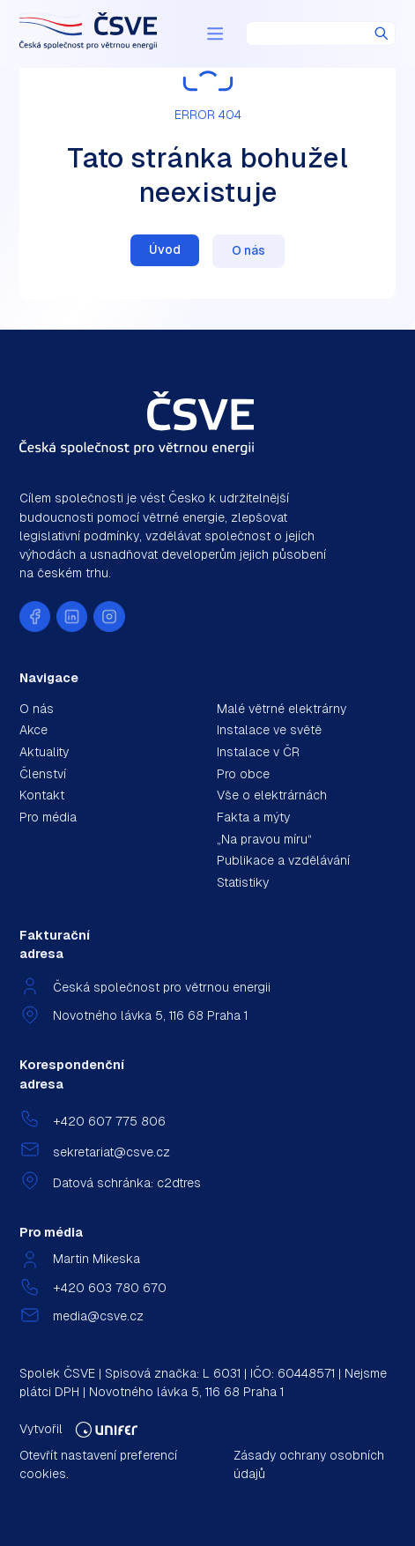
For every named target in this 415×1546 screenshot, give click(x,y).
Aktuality (44, 752)
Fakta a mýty (253, 817)
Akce (33, 730)
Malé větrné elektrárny (281, 709)
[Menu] (215, 33)
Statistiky (243, 882)
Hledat (381, 33)
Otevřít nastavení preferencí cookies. (98, 1464)
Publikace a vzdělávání (283, 860)
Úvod (165, 249)
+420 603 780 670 (110, 1288)
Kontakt (41, 795)
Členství (42, 774)
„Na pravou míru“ (264, 839)
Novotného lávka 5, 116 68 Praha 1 (150, 1015)
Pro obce (243, 774)
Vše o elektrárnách (272, 795)
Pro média (48, 817)
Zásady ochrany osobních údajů (308, 1464)
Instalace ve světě (269, 730)
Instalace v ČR (258, 752)
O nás (248, 250)
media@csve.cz (98, 1316)
